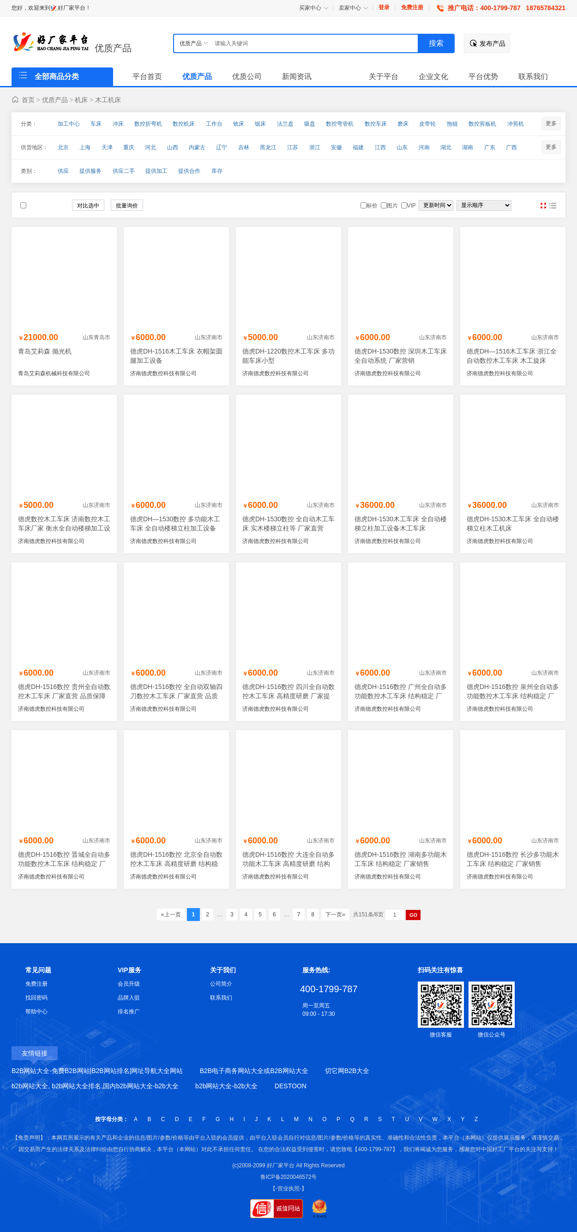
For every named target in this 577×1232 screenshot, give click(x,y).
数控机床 (184, 124)
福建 (358, 147)
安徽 (336, 147)
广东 (489, 147)
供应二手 (124, 171)
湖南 (467, 147)
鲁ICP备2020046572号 (288, 1177)
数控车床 (376, 124)
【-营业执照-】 (288, 1188)
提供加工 (156, 171)
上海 (84, 147)
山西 (172, 147)
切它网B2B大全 (347, 1070)
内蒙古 (197, 147)
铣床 (238, 124)
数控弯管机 (340, 124)
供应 (63, 171)
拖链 (452, 124)
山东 (402, 147)
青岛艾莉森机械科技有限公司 (54, 373)
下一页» (335, 914)
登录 (384, 7)
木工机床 (108, 100)
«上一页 (171, 914)
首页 (28, 100)
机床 (81, 100)
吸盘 (309, 124)
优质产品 (113, 48)
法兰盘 (285, 124)
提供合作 (189, 171)
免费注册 (412, 7)
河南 (424, 147)
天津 (107, 147)
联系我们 (221, 997)
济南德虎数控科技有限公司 (163, 373)
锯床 (260, 124)
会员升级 (129, 984)
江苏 (292, 147)
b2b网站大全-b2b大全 (226, 1086)
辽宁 (221, 147)
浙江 (314, 147)
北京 (63, 147)
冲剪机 (515, 124)
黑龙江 (268, 147)
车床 (96, 124)
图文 (552, 206)
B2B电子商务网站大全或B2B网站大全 (254, 1070)
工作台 (214, 124)
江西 (380, 147)
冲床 (118, 124)
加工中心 (69, 124)
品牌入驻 (129, 997)
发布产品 (492, 43)
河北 (150, 147)
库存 (216, 171)
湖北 (445, 147)
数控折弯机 (148, 124)
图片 (543, 206)
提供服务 (90, 171)
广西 (511, 147)
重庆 (128, 147)
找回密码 (36, 997)
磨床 (403, 124)
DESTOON (291, 1086)
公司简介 (221, 984)
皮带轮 (427, 124)
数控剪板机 (482, 124)
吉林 (243, 147)
